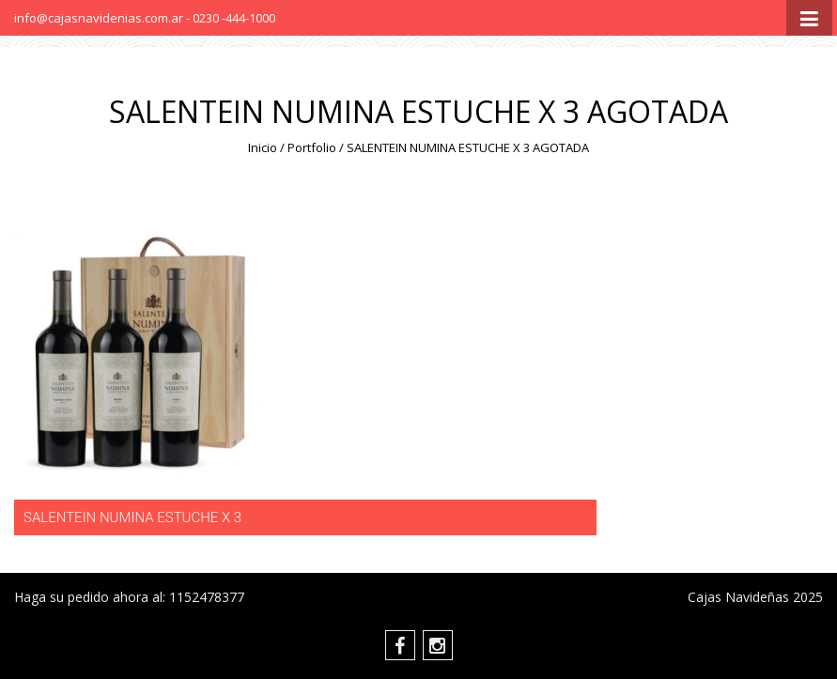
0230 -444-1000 (234, 17)
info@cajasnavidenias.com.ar (100, 17)
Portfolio (311, 147)
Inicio (262, 147)
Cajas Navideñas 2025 (755, 597)
